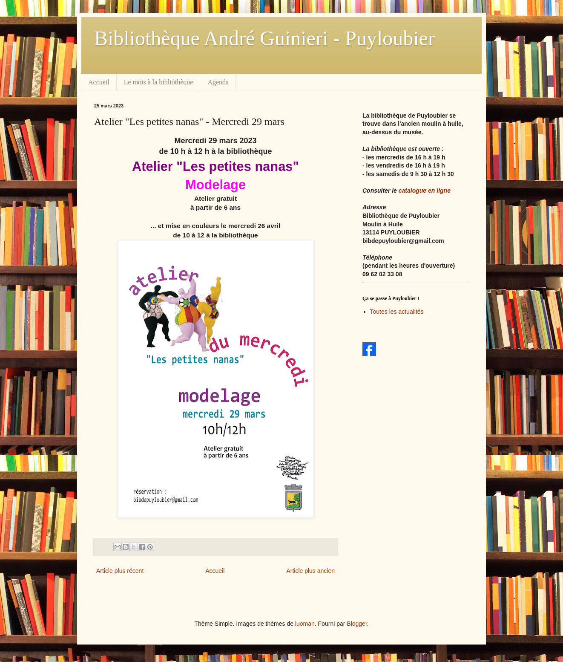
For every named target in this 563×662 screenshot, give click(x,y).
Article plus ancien (310, 570)
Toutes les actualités (397, 311)
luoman (305, 623)
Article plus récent (120, 570)
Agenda (218, 82)
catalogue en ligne (425, 190)
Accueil (98, 82)
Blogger (357, 623)
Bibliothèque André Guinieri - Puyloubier (264, 38)
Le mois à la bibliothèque (158, 82)
